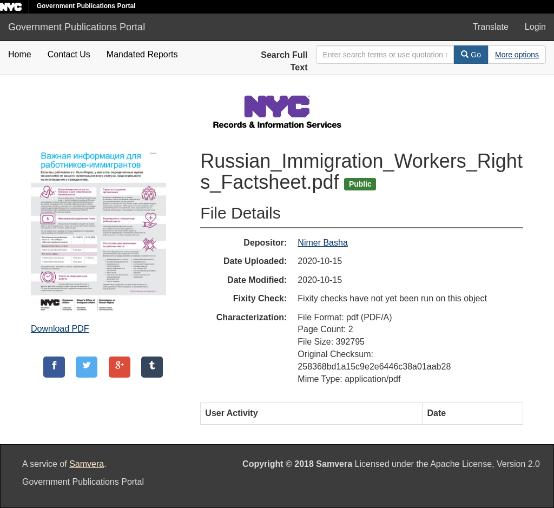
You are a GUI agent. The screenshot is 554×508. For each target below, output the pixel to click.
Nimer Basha (322, 242)
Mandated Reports (142, 54)
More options (517, 54)
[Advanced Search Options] (517, 54)
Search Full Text (284, 61)
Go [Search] (471, 54)
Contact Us (69, 54)
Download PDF (60, 328)
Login (535, 26)
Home (19, 54)
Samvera (86, 464)
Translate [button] (491, 26)
